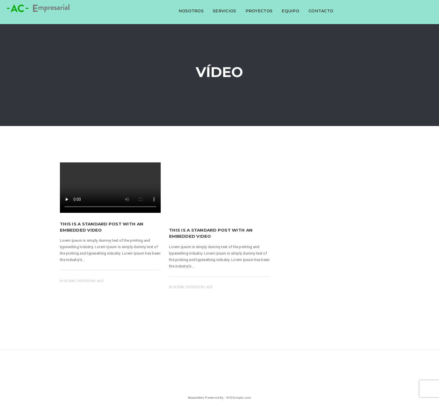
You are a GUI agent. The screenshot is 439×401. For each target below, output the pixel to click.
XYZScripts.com (238, 398)
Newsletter (196, 398)
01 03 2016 (67, 281)
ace (100, 281)
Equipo (289, 10)
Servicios (223, 10)
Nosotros (190, 10)
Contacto (320, 10)
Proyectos (258, 10)
